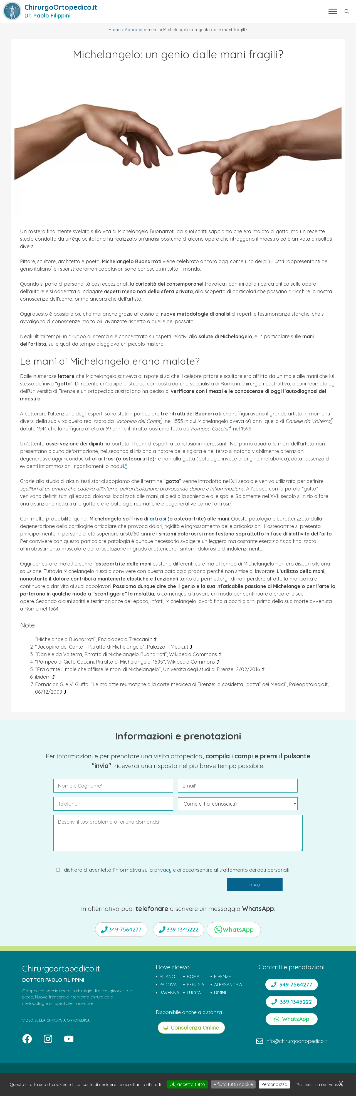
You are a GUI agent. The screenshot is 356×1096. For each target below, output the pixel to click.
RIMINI (220, 992)
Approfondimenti (142, 29)
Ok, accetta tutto (187, 1084)
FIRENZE (222, 976)
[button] (346, 11)
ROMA (193, 976)
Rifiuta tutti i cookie (233, 1084)
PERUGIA (195, 984)
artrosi (158, 518)
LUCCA (194, 992)
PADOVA (168, 984)
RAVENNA (169, 992)
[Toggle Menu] (332, 11)
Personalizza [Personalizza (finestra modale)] (274, 1084)
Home (114, 29)
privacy (163, 870)
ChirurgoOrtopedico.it (60, 7)
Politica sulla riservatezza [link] (320, 1084)
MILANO (167, 976)
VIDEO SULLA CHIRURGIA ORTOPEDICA (56, 1020)
